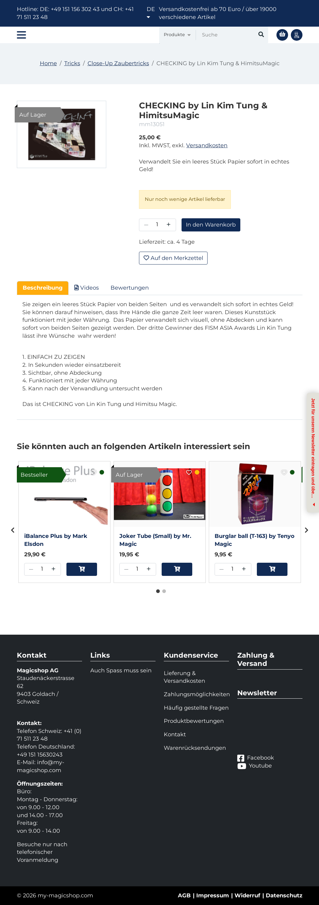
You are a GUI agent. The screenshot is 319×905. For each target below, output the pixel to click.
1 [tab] (156, 589)
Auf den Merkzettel (173, 258)
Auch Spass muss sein (121, 670)
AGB (184, 895)
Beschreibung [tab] (43, 287)
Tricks (72, 63)
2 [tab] (162, 589)
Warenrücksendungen (195, 748)
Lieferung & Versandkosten (184, 677)
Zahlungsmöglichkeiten (196, 694)
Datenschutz (284, 895)
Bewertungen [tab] (130, 287)
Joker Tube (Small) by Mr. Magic (155, 540)
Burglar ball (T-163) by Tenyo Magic (255, 540)
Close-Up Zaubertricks (118, 63)
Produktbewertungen (194, 721)
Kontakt (175, 734)
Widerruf (247, 895)
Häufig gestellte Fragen (196, 707)
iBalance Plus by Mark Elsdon (55, 540)
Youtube (254, 766)
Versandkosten (206, 145)
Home (48, 63)
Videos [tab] (86, 287)
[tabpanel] (64, 522)
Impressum (212, 895)
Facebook (255, 758)
